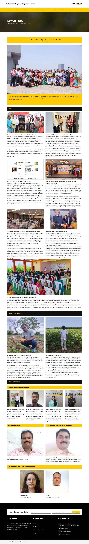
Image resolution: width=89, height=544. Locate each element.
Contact (63, 10)
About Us (35, 526)
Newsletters (15, 23)
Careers (37, 10)
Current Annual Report (38, 530)
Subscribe (76, 512)
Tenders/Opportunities (50, 10)
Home (8, 10)
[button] (27, 10)
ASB (25, 542)
